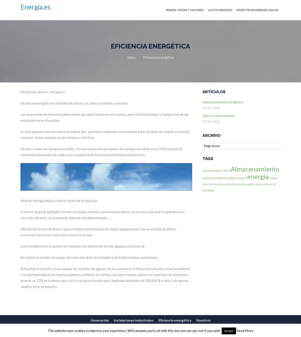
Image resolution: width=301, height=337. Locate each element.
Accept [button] (228, 331)
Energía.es (35, 7)
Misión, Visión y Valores (185, 10)
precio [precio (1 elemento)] (239, 184)
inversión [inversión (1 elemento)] (208, 184)
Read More (245, 331)
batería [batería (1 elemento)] (222, 178)
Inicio (131, 57)
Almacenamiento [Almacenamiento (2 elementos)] (255, 169)
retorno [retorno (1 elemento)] (259, 184)
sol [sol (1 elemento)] (274, 184)
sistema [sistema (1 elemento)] (268, 184)
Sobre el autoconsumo (219, 115)
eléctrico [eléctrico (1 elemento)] (242, 178)
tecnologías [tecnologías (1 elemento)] (209, 190)
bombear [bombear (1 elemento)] (231, 178)
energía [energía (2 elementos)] (258, 176)
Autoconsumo (220, 10)
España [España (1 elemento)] (273, 178)
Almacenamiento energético (223, 102)
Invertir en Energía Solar (257, 10)
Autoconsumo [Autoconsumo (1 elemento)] (210, 178)
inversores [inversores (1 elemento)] (219, 184)
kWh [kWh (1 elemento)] (233, 184)
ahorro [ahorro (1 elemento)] (226, 170)
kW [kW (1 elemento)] (228, 184)
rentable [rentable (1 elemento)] (249, 184)
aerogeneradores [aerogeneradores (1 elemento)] (212, 170)
